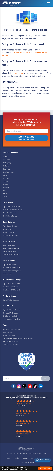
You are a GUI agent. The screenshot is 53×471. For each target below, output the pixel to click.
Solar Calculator (8, 332)
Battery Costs (7, 229)
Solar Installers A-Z (9, 245)
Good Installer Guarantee (11, 254)
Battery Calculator (9, 335)
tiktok (35, 386)
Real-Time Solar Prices (10, 341)
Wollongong (7, 163)
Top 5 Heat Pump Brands (11, 284)
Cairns (5, 175)
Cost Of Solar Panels (10, 216)
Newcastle (6, 160)
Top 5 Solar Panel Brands (11, 207)
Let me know (17, 73)
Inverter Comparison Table (12, 268)
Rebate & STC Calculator (11, 329)
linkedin (40, 386)
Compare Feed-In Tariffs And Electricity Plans (18, 338)
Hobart (5, 193)
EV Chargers (8, 306)
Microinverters (7, 274)
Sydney (5, 157)
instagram (19, 386)
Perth (4, 190)
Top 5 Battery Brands (10, 226)
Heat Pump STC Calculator (12, 290)
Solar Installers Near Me (11, 248)
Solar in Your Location (10, 344)
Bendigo (5, 184)
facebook (13, 386)
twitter (24, 386)
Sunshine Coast (8, 172)
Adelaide (6, 187)
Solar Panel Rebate (9, 213)
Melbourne (6, 178)
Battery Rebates (8, 232)
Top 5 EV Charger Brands (11, 310)
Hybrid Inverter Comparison (12, 271)
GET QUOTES (45, 468)
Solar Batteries (9, 222)
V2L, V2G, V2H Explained (11, 319)
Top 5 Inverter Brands (10, 265)
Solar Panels (8, 203)
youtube (30, 386)
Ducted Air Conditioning (11, 300)
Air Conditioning (9, 296)
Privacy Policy (28, 458)
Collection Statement (28, 462)
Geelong (5, 181)
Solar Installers (9, 241)
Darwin (5, 197)
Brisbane (6, 166)
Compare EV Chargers (10, 313)
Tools (5, 325)
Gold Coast (6, 169)
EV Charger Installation (10, 316)
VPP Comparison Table (10, 235)
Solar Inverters (9, 261)
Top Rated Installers (9, 251)
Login (8, 458)
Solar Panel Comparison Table (13, 210)
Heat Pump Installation (10, 287)
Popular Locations (10, 153)
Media (17, 458)
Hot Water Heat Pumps (12, 279)
